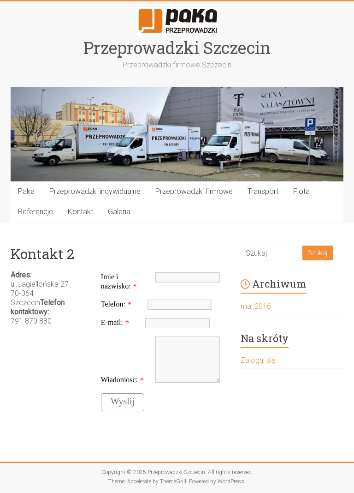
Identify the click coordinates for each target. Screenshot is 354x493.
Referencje (35, 211)
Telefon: (113, 304)
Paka (26, 191)
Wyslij (123, 401)
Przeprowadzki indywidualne (95, 191)
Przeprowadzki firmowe (194, 191)
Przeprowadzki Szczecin (177, 47)
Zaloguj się (258, 360)
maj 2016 (256, 306)
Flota (301, 191)
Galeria (119, 211)
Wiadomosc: (119, 380)
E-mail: (112, 322)
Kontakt (80, 211)
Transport (263, 191)
